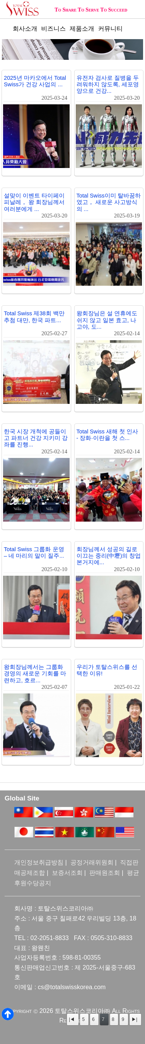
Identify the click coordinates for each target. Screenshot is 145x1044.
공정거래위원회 (91, 862)
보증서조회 (67, 872)
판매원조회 (104, 872)
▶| (134, 1019)
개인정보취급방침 (38, 862)
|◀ (72, 1019)
